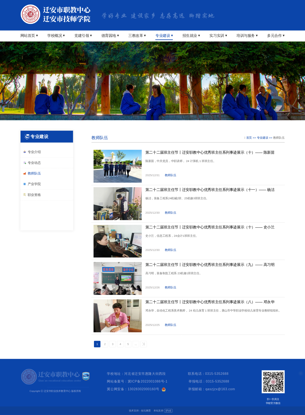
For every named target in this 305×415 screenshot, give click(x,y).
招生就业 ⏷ (191, 36)
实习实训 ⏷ (218, 36)
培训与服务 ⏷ (247, 36)
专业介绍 (32, 152)
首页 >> (251, 137)
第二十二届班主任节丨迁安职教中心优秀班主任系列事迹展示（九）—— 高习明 (210, 265)
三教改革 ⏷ (137, 36)
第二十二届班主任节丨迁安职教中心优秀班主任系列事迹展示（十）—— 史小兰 (210, 227)
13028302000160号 (143, 389)
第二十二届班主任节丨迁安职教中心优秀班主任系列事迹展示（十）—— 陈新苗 (210, 152)
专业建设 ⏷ (164, 36)
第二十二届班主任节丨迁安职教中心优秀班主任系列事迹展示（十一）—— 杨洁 (210, 190)
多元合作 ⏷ (276, 36)
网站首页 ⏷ (29, 36)
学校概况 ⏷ (56, 36)
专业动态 (32, 163)
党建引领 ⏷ (83, 36)
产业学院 (32, 184)
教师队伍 (32, 173)
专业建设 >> (265, 137)
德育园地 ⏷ (110, 36)
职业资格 (32, 195)
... (136, 344)
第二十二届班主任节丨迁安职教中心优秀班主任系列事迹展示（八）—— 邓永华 (210, 302)
